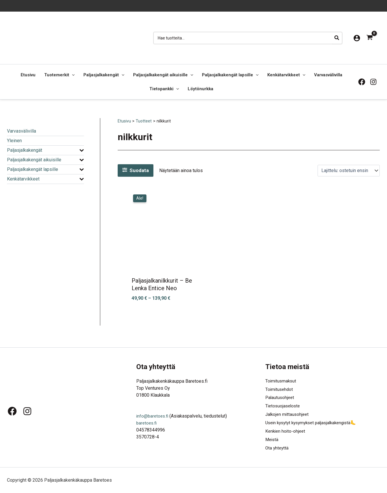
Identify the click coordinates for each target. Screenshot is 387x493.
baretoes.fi (147, 420)
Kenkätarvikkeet (286, 75)
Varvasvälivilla (328, 74)
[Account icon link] (356, 38)
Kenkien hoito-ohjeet (286, 430)
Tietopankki (164, 89)
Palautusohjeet (280, 395)
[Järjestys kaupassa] (349, 170)
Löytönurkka (200, 88)
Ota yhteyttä (277, 448)
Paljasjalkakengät (103, 75)
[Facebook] (361, 81)
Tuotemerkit (59, 75)
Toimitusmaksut (281, 378)
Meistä (272, 439)
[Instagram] (373, 81)
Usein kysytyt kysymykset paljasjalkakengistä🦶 (314, 422)
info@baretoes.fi (153, 413)
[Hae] (337, 38)
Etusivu (28, 74)
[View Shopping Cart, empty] (369, 38)
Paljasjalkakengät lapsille (230, 75)
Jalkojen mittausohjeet (288, 413)
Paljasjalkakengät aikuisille (163, 75)
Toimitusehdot (279, 387)
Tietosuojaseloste (283, 404)
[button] (72, 75)
